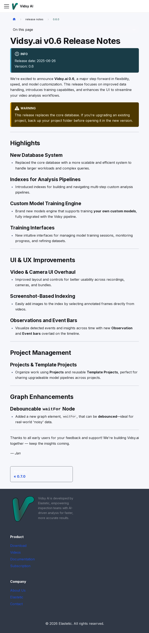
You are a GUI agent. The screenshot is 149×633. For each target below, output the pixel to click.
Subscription (20, 566)
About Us (18, 590)
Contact (16, 604)
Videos (15, 552)
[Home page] (14, 19)
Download (18, 546)
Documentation (22, 559)
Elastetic (16, 597)
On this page (23, 29)
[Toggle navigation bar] (6, 6)
